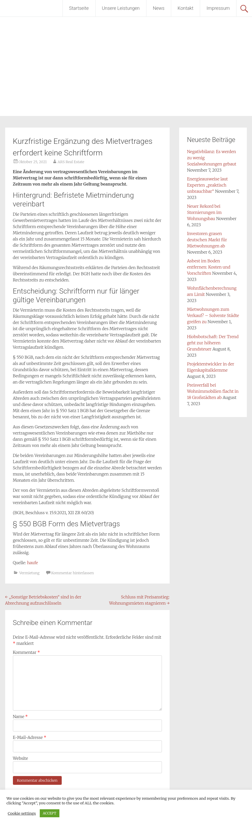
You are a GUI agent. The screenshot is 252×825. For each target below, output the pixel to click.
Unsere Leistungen (121, 8)
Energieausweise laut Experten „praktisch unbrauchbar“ (207, 185)
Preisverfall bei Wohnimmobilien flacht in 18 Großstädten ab (213, 391)
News (158, 8)
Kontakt (185, 8)
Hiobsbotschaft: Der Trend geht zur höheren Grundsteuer (213, 343)
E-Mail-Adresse (29, 737)
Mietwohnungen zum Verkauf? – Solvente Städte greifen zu (213, 315)
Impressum (218, 8)
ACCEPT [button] (49, 813)
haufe (32, 562)
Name (20, 716)
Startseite (79, 8)
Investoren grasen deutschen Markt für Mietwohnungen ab (207, 239)
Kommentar (26, 652)
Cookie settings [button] (22, 813)
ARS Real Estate (71, 162)
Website (20, 758)
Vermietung (29, 573)
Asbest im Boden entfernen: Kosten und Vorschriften (208, 267)
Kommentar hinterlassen (72, 573)
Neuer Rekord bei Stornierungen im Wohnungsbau (204, 212)
